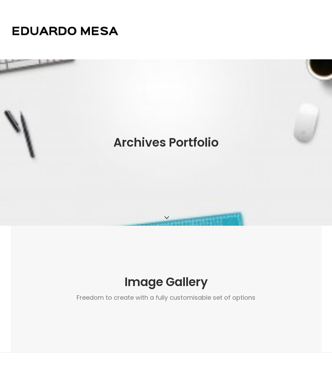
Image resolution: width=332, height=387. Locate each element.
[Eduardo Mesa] (65, 29)
